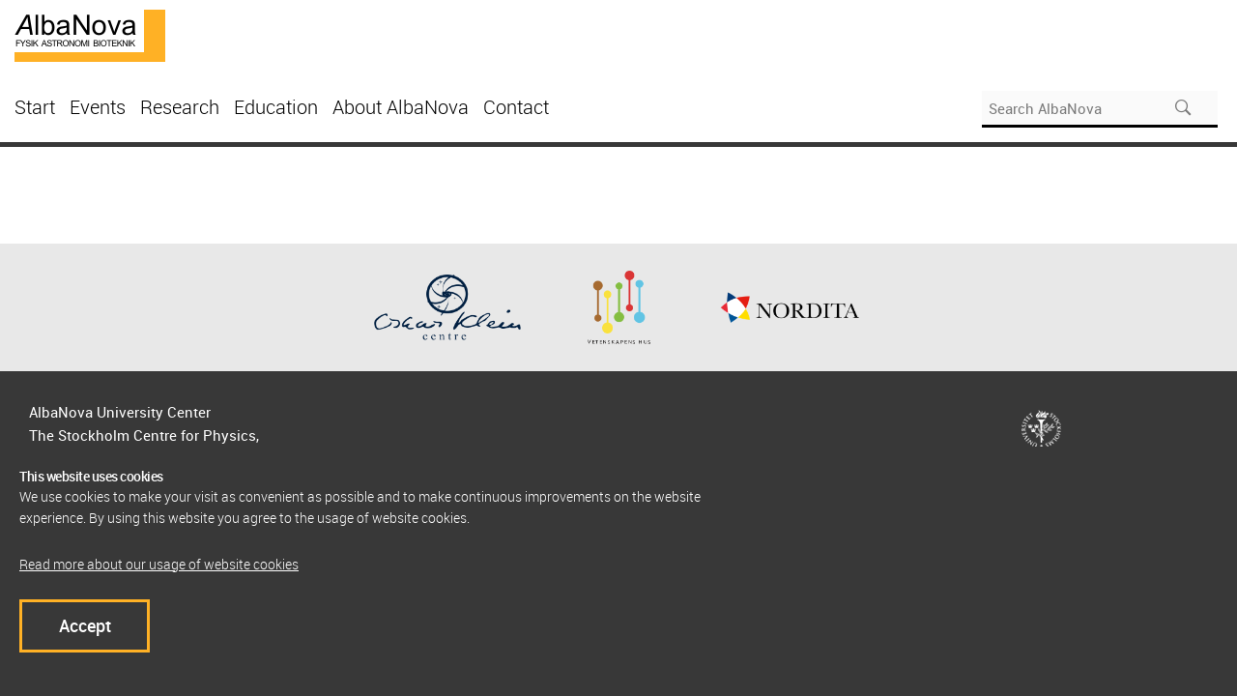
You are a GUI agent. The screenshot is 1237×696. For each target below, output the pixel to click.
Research (179, 107)
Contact (516, 107)
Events (98, 107)
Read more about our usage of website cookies (159, 564)
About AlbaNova (400, 107)
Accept (85, 625)
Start (34, 107)
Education (276, 107)
